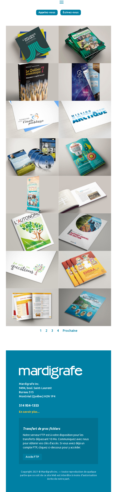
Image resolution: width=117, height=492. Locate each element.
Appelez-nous (46, 12)
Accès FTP (32, 456)
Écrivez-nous (71, 12)
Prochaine (70, 330)
